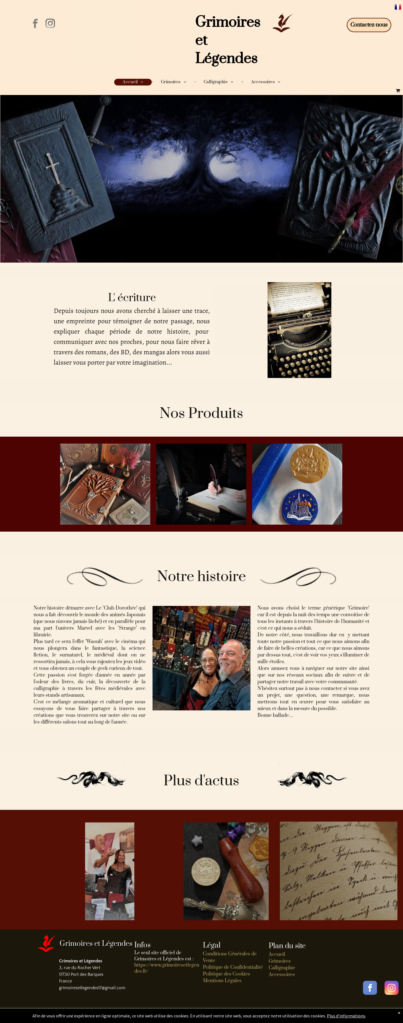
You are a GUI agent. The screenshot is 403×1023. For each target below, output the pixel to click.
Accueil (277, 954)
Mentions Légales (222, 981)
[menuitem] (133, 82)
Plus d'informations (346, 1016)
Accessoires (282, 975)
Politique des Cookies (226, 974)
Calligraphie (282, 968)
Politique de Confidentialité (233, 967)
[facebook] (35, 24)
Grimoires (280, 961)
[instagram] (50, 24)
